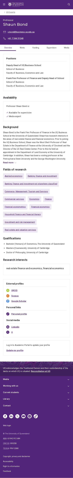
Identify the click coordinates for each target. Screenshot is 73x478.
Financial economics (40, 207)
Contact (7, 405)
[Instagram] (30, 416)
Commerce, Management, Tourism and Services (26, 191)
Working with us (10, 386)
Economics (34, 199)
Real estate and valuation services (20, 230)
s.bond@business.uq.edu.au (21, 32)
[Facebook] (5, 416)
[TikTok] (36, 416)
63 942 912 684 (14, 438)
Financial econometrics (15, 207)
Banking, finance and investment (42, 176)
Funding (36, 48)
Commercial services (14, 199)
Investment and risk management (20, 222)
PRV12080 (14, 448)
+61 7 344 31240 (15, 38)
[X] (17, 416)
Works (22, 48)
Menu (4, 4)
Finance (48, 199)
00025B (13, 443)
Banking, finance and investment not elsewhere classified (31, 184)
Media (66, 48)
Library (6, 399)
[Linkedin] (11, 416)
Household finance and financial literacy (23, 214)
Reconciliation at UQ (40, 371)
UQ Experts (10, 12)
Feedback (7, 471)
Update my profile (14, 350)
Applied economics (13, 176)
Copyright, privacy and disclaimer (16, 456)
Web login (7, 425)
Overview (8, 48)
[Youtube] (23, 416)
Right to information (11, 466)
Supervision (51, 48)
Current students (11, 392)
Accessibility (8, 461)
